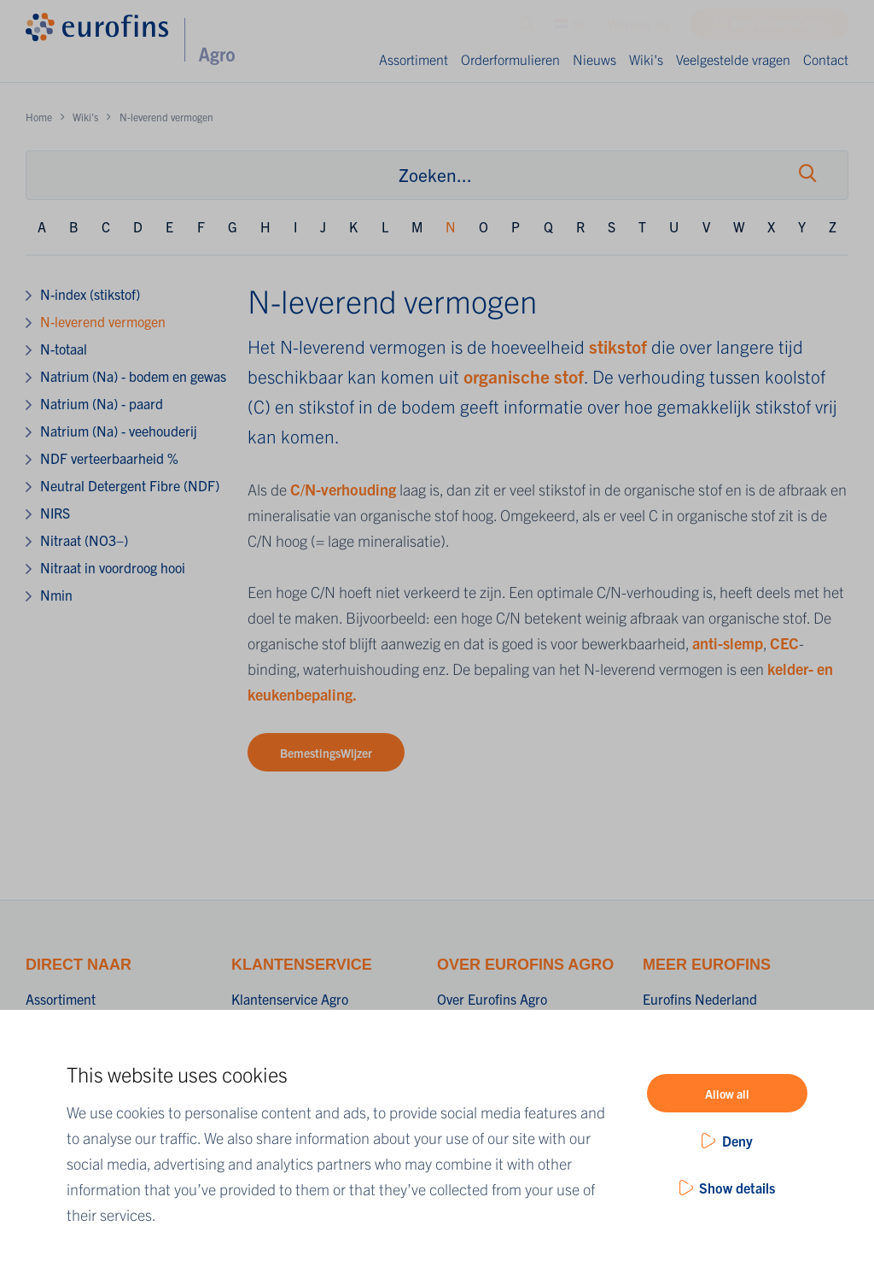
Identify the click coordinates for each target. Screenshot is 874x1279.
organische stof (523, 376)
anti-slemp (727, 643)
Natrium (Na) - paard (101, 403)
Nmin (56, 594)
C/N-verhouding (343, 489)
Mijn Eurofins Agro (779, 28)
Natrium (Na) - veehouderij (118, 430)
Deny (737, 1140)
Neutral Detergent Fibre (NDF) (129, 485)
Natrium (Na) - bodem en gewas (133, 375)
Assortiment (413, 58)
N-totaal (63, 348)
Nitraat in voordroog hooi (112, 567)
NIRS (55, 512)
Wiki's (646, 58)
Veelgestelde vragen (733, 58)
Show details (737, 1187)
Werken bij (638, 28)
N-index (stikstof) (90, 293)
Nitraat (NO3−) (84, 540)
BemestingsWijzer (326, 752)
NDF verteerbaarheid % (109, 457)
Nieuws (594, 58)
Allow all (727, 1093)
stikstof (620, 346)
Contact (825, 58)
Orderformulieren (510, 58)
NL (570, 28)
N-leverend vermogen (103, 321)
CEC (784, 643)
